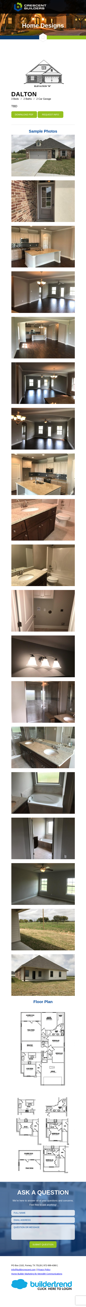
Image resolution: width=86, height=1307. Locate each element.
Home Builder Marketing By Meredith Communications (36, 1274)
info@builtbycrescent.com (23, 1269)
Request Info (50, 114)
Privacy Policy (43, 1269)
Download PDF (24, 114)
